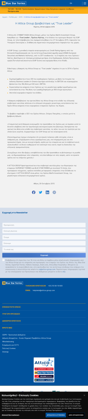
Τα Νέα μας (13, 17)
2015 (20, 17)
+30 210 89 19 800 (55, 286)
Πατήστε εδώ (13, 11)
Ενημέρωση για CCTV (10, 345)
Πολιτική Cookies (9, 348)
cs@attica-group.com (47, 269)
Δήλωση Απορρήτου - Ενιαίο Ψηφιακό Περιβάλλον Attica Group (26, 338)
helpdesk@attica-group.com (44, 290)
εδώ (63, 272)
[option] (20, 392)
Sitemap (5, 352)
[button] (44, 225)
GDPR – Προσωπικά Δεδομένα (13, 335)
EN (71, 3)
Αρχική (4, 17)
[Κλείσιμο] (84, 397)
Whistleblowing (8, 342)
